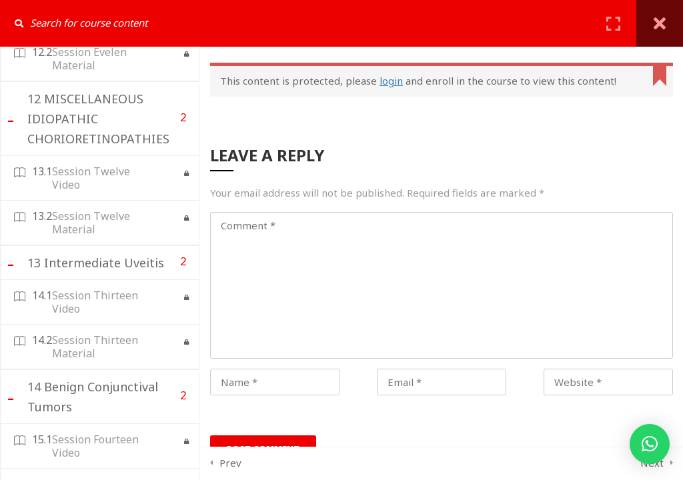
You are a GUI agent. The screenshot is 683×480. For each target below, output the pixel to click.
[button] (650, 444)
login (391, 80)
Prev (230, 462)
